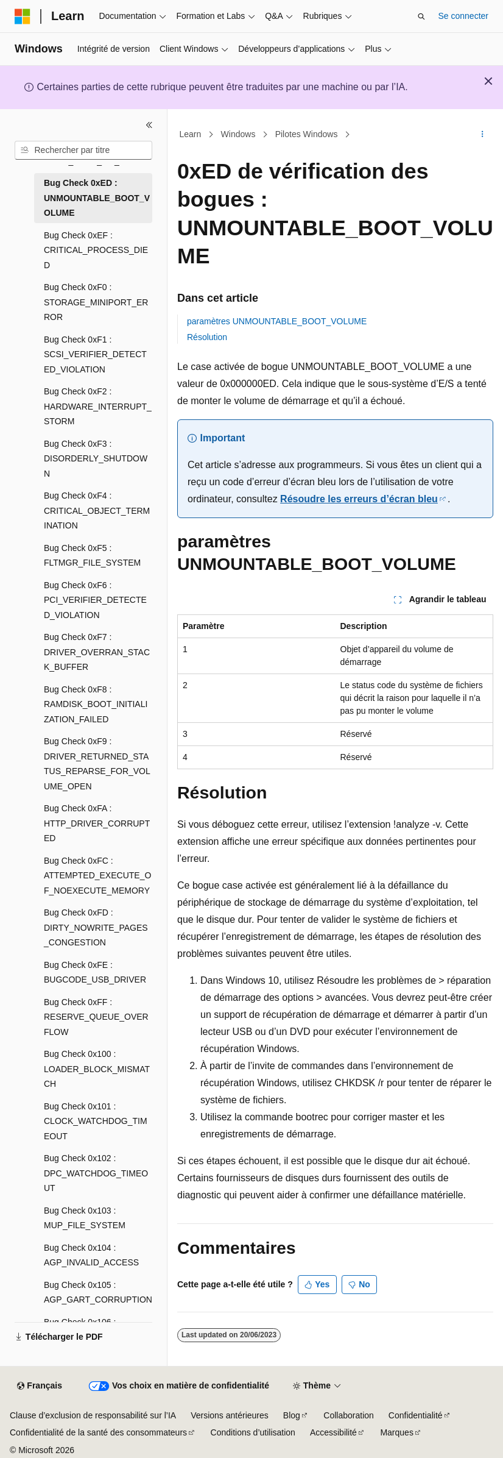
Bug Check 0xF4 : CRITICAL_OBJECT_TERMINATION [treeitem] (97, 510)
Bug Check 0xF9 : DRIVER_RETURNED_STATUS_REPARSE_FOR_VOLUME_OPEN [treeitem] (97, 763)
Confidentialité (416, 1415)
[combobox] (83, 150)
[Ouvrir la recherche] (421, 16)
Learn (191, 134)
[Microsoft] (22, 16)
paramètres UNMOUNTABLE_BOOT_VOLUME (277, 321)
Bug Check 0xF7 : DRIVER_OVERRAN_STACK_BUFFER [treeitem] (97, 652)
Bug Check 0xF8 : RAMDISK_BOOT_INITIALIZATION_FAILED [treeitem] (95, 704)
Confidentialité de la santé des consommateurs (98, 1432)
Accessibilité (333, 1432)
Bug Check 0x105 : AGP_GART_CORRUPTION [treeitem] (98, 1292)
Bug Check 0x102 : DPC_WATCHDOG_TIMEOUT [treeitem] (96, 1173)
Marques (396, 1432)
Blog (291, 1415)
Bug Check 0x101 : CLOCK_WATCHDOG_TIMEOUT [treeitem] (95, 1121)
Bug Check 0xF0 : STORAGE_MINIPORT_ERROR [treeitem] (96, 302)
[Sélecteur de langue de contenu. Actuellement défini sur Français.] (39, 1386)
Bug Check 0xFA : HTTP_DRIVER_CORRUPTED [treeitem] (97, 823)
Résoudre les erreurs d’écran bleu (359, 499)
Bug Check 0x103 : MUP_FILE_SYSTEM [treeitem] (84, 1218)
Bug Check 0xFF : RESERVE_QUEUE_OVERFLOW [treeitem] (96, 1017)
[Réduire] (149, 125)
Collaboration (348, 1415)
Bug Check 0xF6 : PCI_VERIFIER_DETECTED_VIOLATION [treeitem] (95, 600)
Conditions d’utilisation (253, 1432)
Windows (238, 134)
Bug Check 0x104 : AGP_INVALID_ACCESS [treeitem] (91, 1255)
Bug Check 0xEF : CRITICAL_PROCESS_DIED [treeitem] (96, 250)
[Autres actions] (482, 134)
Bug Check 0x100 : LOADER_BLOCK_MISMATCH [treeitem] (97, 1069)
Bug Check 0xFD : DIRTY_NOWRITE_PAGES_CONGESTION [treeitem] (96, 927)
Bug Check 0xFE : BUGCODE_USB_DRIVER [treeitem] (95, 972)
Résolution (207, 337)
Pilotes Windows (306, 134)
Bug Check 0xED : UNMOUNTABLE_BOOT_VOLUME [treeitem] (97, 198)
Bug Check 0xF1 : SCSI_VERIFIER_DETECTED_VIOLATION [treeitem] (95, 354)
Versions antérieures (230, 1415)
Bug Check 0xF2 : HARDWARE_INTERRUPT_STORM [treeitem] (98, 406)
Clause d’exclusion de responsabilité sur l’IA (93, 1415)
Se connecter (463, 16)
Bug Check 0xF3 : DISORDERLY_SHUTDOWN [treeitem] (95, 458)
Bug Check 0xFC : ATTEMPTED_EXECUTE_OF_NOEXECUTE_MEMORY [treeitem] (97, 875)
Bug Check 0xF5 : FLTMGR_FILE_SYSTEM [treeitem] (92, 555)
